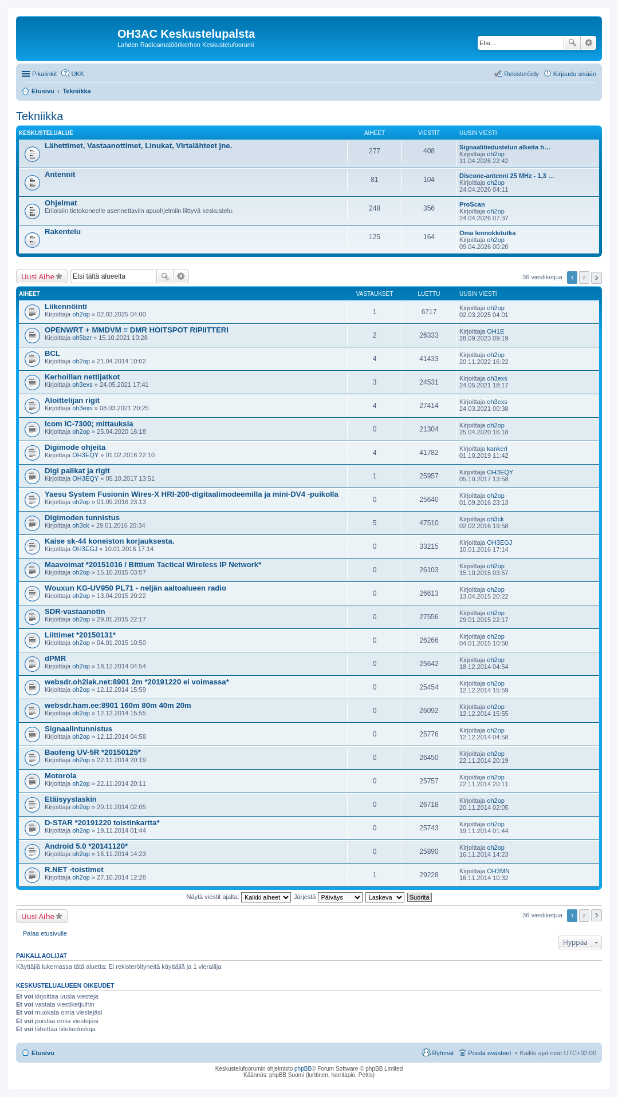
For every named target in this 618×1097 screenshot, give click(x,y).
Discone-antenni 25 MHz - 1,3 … (506, 175)
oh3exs (82, 384)
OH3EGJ (84, 548)
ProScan (472, 204)
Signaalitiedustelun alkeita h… (504, 147)
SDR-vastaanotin (75, 611)
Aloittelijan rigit (72, 400)
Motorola (61, 775)
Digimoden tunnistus (82, 517)
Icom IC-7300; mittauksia (89, 423)
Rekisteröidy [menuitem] (521, 73)
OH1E (495, 331)
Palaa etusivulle (45, 933)
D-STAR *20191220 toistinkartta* (102, 822)
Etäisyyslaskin (71, 799)
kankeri (497, 448)
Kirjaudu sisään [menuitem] (574, 73)
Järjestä (328, 896)
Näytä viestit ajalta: (239, 896)
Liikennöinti (66, 306)
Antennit (60, 174)
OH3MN (498, 871)
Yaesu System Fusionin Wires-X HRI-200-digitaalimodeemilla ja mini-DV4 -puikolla (191, 494)
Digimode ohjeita (75, 447)
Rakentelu (63, 231)
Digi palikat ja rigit (77, 470)
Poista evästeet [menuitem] (489, 1053)
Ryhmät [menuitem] (443, 1053)
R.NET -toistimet (74, 869)
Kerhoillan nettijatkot (82, 377)
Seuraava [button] (596, 278)
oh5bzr (82, 337)
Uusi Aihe (37, 276)
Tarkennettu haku (588, 43)
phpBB (303, 1069)
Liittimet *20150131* (80, 635)
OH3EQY (85, 455)
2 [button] (584, 277)
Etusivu (43, 1053)
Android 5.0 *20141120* (86, 846)
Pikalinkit (44, 73)
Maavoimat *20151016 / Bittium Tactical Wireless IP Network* (153, 564)
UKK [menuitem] (77, 73)
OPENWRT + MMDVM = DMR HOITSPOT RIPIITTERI (137, 330)
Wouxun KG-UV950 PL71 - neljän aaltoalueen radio (135, 588)
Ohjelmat (61, 203)
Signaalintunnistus (78, 728)
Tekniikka (39, 116)
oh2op (496, 154)
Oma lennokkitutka (487, 232)
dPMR (55, 658)
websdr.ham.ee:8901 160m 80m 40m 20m (118, 705)
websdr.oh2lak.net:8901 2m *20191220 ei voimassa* (137, 682)
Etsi (572, 43)
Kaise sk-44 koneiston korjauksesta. (110, 541)
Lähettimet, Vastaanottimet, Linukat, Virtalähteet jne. (138, 145)
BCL (52, 353)
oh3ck (80, 525)
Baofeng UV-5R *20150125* (93, 752)
